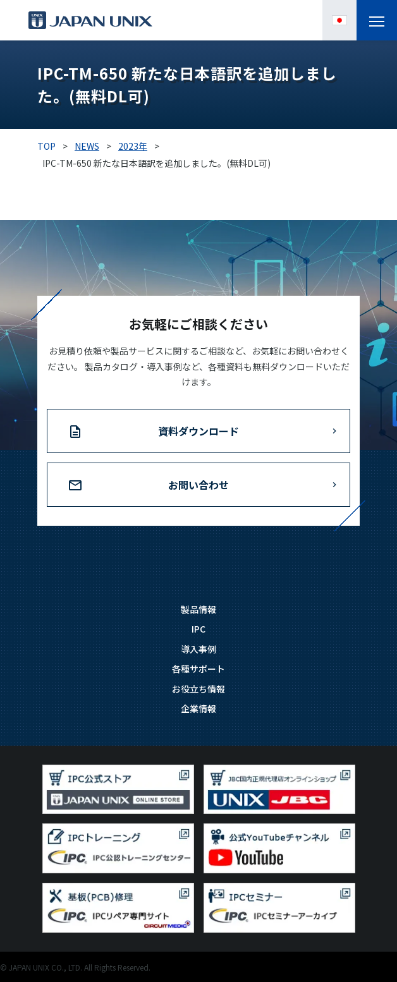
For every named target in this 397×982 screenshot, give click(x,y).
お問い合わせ (198, 484)
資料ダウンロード (198, 431)
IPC (198, 628)
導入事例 (198, 649)
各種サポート (198, 668)
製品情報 (198, 609)
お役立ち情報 (198, 688)
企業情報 (198, 708)
